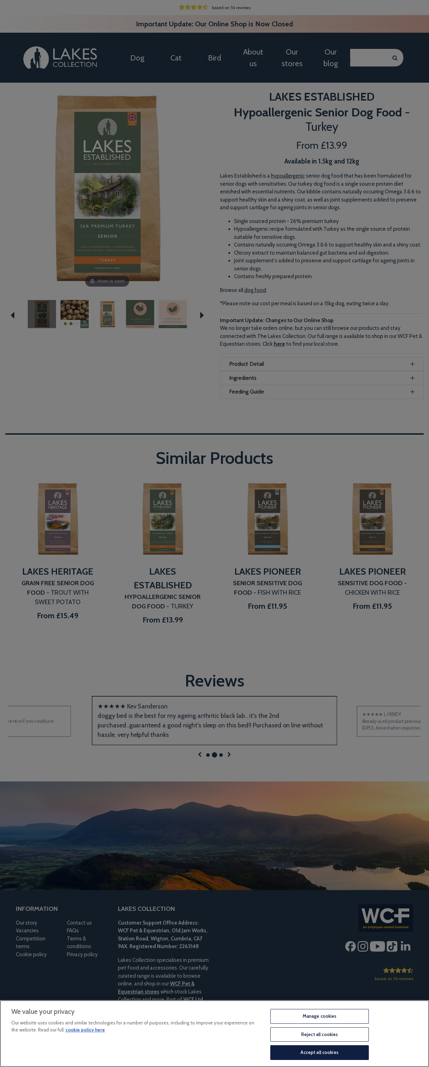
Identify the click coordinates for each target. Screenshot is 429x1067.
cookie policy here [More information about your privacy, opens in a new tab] (85, 1030)
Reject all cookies (319, 1034)
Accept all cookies (319, 1052)
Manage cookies (320, 1016)
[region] (214, 1033)
